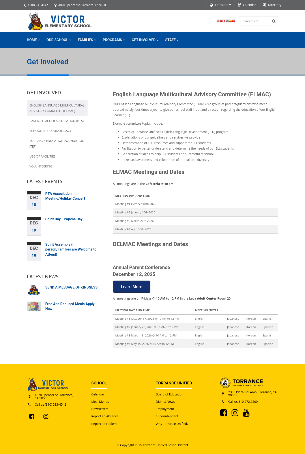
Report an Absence (104, 416)
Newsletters (100, 409)
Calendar (97, 394)
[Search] (273, 21)
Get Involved (44, 92)
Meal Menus (100, 401)
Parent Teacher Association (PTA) (57, 121)
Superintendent (167, 416)
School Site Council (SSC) (50, 131)
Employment (165, 409)
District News (165, 401)
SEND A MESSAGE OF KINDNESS (71, 287)
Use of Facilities (43, 156)
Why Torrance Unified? (172, 424)
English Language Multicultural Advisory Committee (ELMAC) (57, 108)
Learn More (131, 286)
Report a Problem (104, 424)
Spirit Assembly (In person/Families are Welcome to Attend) (71, 249)
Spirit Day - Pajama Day (64, 219)
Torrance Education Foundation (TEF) (57, 145)
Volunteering (41, 166)
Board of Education (169, 394)
